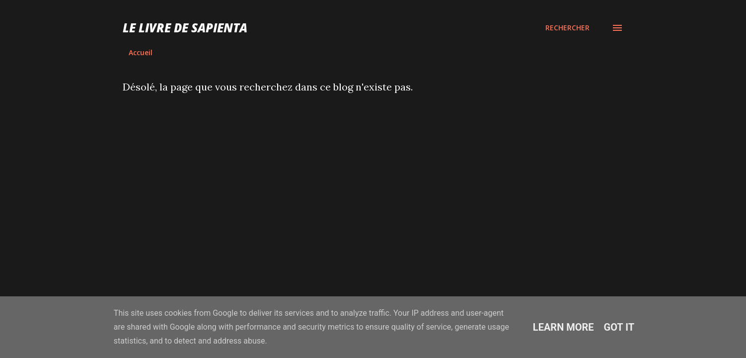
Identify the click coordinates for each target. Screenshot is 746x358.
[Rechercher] (567, 28)
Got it (619, 327)
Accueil (140, 52)
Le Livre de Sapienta (185, 27)
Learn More (563, 327)
